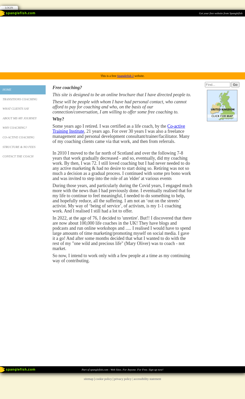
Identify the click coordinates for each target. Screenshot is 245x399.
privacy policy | (124, 379)
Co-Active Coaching (18, 137)
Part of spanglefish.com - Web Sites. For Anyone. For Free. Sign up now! (122, 369)
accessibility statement (147, 379)
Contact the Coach (18, 156)
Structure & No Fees (19, 147)
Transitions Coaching (20, 99)
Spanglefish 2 (125, 76)
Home (7, 89)
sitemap (88, 379)
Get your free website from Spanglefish (220, 13)
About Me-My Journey (20, 118)
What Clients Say (16, 108)
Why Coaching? (15, 127)
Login (9, 7)
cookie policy (103, 379)
